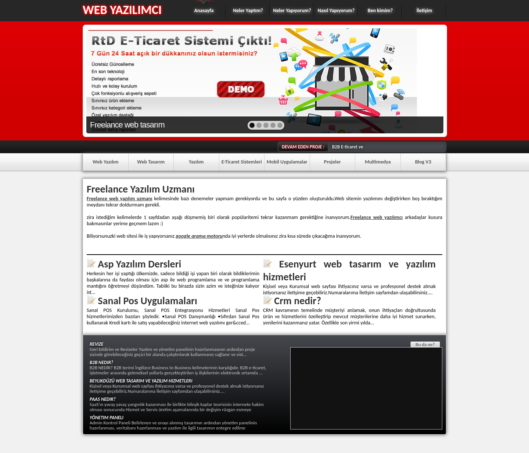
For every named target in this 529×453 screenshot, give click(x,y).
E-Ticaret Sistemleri (242, 162)
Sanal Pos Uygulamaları (147, 300)
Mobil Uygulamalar (287, 162)
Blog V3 (423, 162)
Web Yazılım (105, 162)
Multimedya (378, 162)
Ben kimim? (380, 10)
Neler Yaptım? (248, 10)
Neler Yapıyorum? (292, 10)
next (422, 80)
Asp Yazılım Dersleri (139, 264)
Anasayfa (204, 10)
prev (107, 80)
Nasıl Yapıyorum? (336, 10)
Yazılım (196, 162)
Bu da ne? (425, 344)
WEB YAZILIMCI (122, 9)
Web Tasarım (151, 162)
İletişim (424, 10)
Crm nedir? (297, 300)
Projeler (332, 162)
